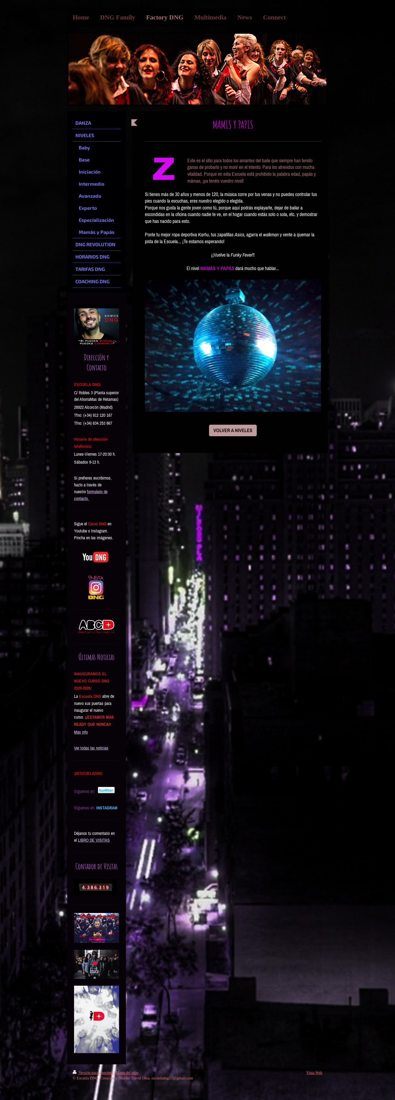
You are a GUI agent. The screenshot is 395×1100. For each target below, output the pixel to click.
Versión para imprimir (93, 1072)
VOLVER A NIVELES (232, 430)
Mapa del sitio (127, 1072)
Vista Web (314, 1072)
